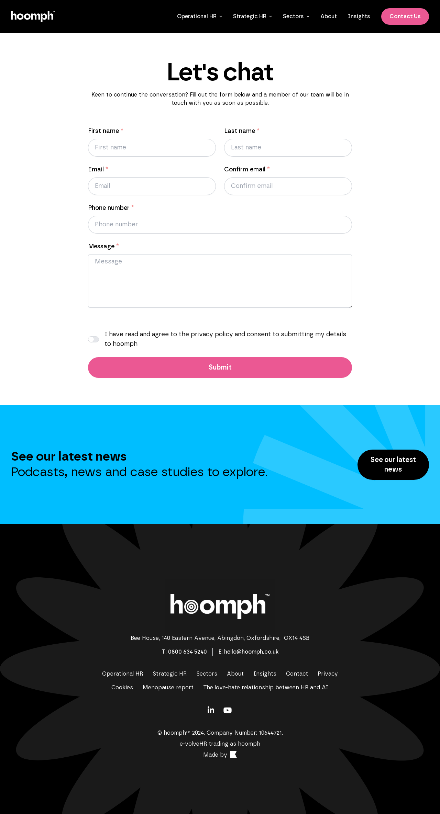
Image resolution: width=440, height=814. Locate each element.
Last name (242, 131)
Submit (220, 367)
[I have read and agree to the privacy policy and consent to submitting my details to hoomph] (93, 339)
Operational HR (199, 16)
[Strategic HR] (170, 674)
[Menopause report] (168, 687)
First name (105, 131)
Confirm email (247, 170)
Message (103, 247)
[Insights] (359, 16)
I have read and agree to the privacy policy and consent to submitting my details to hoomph (225, 339)
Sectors (296, 16)
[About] (328, 16)
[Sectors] (206, 674)
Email (98, 170)
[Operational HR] (122, 674)
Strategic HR (252, 16)
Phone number (111, 208)
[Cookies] (122, 687)
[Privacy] (328, 674)
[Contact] (187, 652)
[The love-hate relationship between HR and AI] (266, 687)
